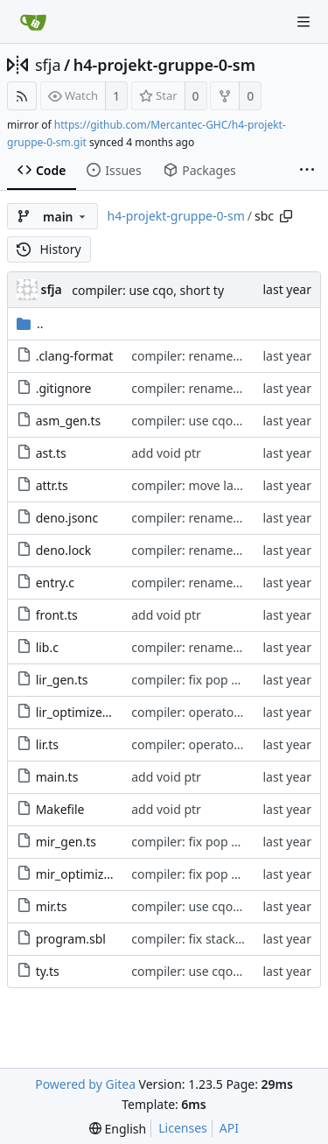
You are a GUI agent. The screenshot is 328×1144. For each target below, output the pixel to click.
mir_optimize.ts (80, 874)
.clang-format (75, 355)
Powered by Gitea (85, 1084)
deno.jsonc (67, 517)
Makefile (60, 809)
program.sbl (71, 938)
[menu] (117, 1128)
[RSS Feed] (22, 95)
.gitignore (64, 388)
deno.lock (64, 550)
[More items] (307, 170)
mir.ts (51, 906)
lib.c (47, 647)
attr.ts (52, 485)
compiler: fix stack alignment (214, 938)
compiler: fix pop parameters (214, 679)
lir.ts (47, 744)
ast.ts (51, 453)
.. (30, 323)
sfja (48, 65)
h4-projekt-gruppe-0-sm (164, 65)
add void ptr (166, 453)
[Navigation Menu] (303, 22)
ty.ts (47, 971)
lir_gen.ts (62, 679)
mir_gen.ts (66, 841)
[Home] (33, 22)
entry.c (55, 582)
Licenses (182, 1127)
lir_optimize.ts (76, 712)
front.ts (57, 615)
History (49, 249)
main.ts (57, 777)
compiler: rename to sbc (200, 355)
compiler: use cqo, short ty (148, 290)
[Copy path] (286, 216)
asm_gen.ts (68, 420)
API (229, 1127)
